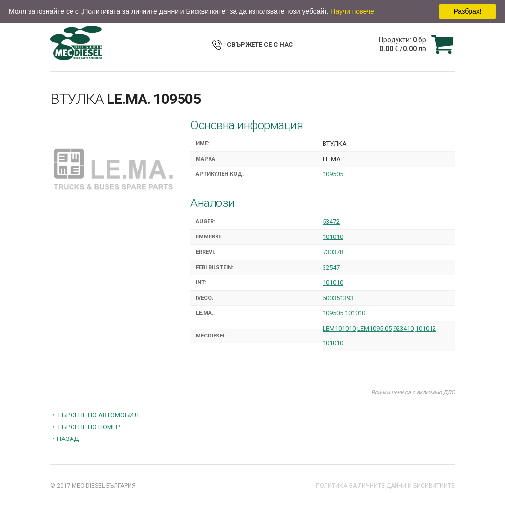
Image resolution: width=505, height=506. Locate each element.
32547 (331, 267)
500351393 (338, 298)
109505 (333, 174)
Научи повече (352, 11)
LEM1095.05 (374, 328)
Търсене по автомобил (98, 415)
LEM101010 (339, 328)
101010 (333, 236)
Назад (68, 438)
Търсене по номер (88, 427)
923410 (403, 328)
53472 (331, 221)
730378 (333, 252)
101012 (425, 328)
